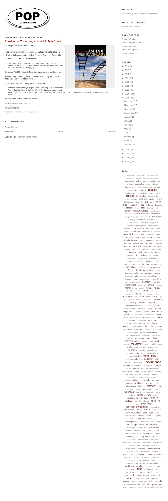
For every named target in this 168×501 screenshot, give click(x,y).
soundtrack (154, 427)
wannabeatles (152, 478)
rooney (139, 409)
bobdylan (149, 205)
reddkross (132, 395)
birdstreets (139, 202)
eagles (157, 252)
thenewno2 (145, 451)
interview (127, 296)
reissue (141, 395)
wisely (159, 481)
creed (158, 237)
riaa (135, 401)
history (149, 288)
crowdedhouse (130, 240)
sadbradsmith (156, 410)
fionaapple (136, 264)
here (61, 72)
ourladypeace (127, 371)
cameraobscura (152, 220)
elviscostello (131, 258)
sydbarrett (156, 436)
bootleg (150, 208)
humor (145, 290)
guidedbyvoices (129, 285)
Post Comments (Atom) (27, 137)
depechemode (149, 246)
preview (151, 385)
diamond (127, 249)
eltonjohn (156, 255)
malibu (142, 332)
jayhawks (158, 300)
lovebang (148, 329)
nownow (128, 368)
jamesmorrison (147, 300)
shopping (140, 418)
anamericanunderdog (150, 178)
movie (146, 356)
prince (160, 386)
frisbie (136, 273)
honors (130, 291)
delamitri (137, 246)
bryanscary (156, 217)
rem (149, 395)
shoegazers (157, 416)
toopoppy (157, 466)
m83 (160, 329)
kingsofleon (132, 320)
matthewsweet (131, 341)
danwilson (149, 240)
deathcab (127, 246)
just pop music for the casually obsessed (139, 14)
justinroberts (138, 314)
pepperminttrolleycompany (148, 377)
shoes (132, 419)
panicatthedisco (147, 371)
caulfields (130, 226)
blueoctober (134, 205)
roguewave (129, 410)
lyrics (154, 329)
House (137, 291)
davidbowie (127, 243)
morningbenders (135, 356)
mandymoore (152, 332)
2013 (127, 82)
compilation (129, 234)
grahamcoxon (135, 282)
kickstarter (146, 318)
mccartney (137, 344)
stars (144, 431)
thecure (131, 445)
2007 (127, 153)
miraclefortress (152, 350)
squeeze (137, 431)
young (140, 487)
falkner (149, 261)
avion (148, 184)
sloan (159, 422)
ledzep (142, 323)
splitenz (128, 431)
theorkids (155, 451)
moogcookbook (152, 353)
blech (158, 201)
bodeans (129, 208)
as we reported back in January (23, 52)
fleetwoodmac (154, 267)
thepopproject (128, 454)
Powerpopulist (128, 53)
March (127, 137)
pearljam (155, 374)
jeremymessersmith (134, 306)
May (126, 129)
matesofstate (152, 338)
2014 (127, 78)
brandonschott (140, 210)
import (138, 294)
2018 (127, 66)
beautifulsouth (142, 193)
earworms (129, 255)
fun (142, 273)
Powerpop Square (130, 49)
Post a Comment (12, 127)
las (155, 320)
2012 (127, 86)
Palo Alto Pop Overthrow (132, 42)
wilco (34, 112)
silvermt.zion (151, 419)
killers (159, 317)
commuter (157, 231)
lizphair (159, 326)
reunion (154, 397)
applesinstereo (154, 181)
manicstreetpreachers (133, 335)
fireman (145, 264)
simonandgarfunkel (147, 422)
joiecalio (141, 309)
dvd (11, 112)
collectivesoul (147, 231)
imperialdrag (128, 294)
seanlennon (148, 413)
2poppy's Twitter (129, 39)
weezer (126, 481)
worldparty (152, 484)
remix (154, 395)
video (130, 478)
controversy (129, 237)
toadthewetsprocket (134, 466)
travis (142, 472)
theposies (141, 454)
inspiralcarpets (148, 294)
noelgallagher (136, 365)
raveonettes (148, 392)
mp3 (153, 355)
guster (151, 284)
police (157, 383)
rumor (147, 409)
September (129, 113)
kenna (125, 318)
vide (159, 475)
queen (138, 389)
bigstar (152, 199)
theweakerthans (143, 460)
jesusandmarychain (151, 306)
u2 (133, 475)
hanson (159, 285)
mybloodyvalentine (134, 359)
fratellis (157, 270)
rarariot (138, 392)
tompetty (148, 466)
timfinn (142, 463)
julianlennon (156, 311)
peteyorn (156, 380)
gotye (126, 282)
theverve (132, 460)
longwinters (138, 329)
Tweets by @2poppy (131, 26)
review (128, 400)
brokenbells (155, 214)
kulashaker (142, 320)
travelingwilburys (132, 472)
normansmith (147, 365)
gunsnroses (142, 285)
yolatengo (132, 487)
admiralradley (140, 175)
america (138, 178)
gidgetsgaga (129, 276)
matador (130, 338)
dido (134, 249)
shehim (141, 416)
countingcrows (140, 237)
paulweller (147, 374)
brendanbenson (141, 213)
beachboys (132, 190)
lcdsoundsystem (131, 323)
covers (151, 237)
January (128, 144)
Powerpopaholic (129, 46)
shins (148, 416)
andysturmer (141, 181)
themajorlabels (132, 451)
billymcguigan (128, 202)
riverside (136, 404)
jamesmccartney (134, 300)
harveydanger (139, 288)
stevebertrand (130, 433)
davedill (159, 240)
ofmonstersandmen (153, 368)
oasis (136, 368)
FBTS (157, 261)
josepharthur (128, 311)
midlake (143, 347)
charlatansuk (138, 228)
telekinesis (154, 439)
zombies (159, 487)
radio (156, 389)
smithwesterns (130, 428)
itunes (155, 296)
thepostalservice (155, 454)
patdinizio (129, 374)
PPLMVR (141, 386)
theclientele (157, 442)
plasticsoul (149, 383)
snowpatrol (142, 427)
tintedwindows (152, 463)
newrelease (20, 112)
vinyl (137, 478)
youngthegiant (149, 487)
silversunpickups (131, 422)
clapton (126, 231)
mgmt (160, 344)
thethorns (145, 457)
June (126, 125)
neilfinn (157, 359)
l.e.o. (150, 320)
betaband (134, 199)
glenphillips (152, 276)
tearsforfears (131, 439)
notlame (157, 365)
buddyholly (131, 220)
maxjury (126, 344)
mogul (143, 353)
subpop (157, 433)
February (128, 140)
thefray (138, 445)
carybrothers (154, 223)
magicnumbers (133, 332)
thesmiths (127, 457)
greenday (146, 282)
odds (142, 368)
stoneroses (148, 433)
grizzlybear (157, 282)
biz (146, 201)
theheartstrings (130, 448)
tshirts (157, 472)
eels (137, 255)
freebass (128, 273)
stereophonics (153, 431)
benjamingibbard (153, 196)
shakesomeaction (130, 416)
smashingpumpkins (135, 425)
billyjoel (159, 199)
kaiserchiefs (149, 314)
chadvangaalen (140, 226)
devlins (159, 246)
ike (157, 291)
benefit (157, 193)
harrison (129, 288)
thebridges (136, 442)
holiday (157, 288)
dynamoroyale (148, 252)
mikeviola (132, 350)
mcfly (146, 344)
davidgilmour (138, 243)
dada (141, 240)
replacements (132, 398)
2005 (127, 161)
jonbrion (158, 309)
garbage (149, 273)
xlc (160, 484)
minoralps (142, 350)
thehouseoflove (154, 448)
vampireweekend (143, 475)
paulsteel (138, 374)
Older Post (110, 131)
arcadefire (139, 184)
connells (151, 235)
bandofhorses (130, 187)
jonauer (150, 308)
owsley (136, 371)
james (125, 300)
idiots (151, 291)
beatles (152, 189)
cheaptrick (150, 229)
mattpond (145, 341)
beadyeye (142, 190)
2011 (127, 90)
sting (139, 433)
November (129, 105)
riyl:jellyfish (146, 403)
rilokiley (146, 401)
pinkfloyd (138, 383)
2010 (127, 94)
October (128, 109)
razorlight (158, 392)
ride (140, 401)
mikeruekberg (153, 347)
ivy (161, 297)
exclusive (140, 261)
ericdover (130, 261)
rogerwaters (154, 407)
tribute (150, 472)
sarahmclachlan (133, 412)
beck (151, 193)
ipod (148, 297)
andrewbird (129, 181)
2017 (127, 70)
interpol (158, 294)
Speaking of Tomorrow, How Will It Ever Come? (34, 41)
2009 (127, 98)
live (152, 326)
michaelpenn (132, 347)
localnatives (127, 329)
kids (153, 318)
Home (60, 131)
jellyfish (152, 302)
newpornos (138, 362)
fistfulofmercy (156, 264)
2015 (127, 74)
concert (141, 234)
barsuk (157, 187)
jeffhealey (133, 303)
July (126, 121)
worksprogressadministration (134, 484)
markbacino (156, 335)
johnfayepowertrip (130, 309)
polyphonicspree (129, 386)
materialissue (140, 338)
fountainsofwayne (144, 270)
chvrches (159, 229)
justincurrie (128, 314)
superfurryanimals (143, 437)
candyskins (144, 223)
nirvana (127, 365)
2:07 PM (27, 103)
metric (153, 344)
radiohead (129, 392)
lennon (155, 323)
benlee (126, 199)
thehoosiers (141, 448)
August (127, 117)
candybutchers (132, 223)
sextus (157, 413)
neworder (127, 362)
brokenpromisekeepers (131, 217)
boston (157, 208)
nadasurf (148, 359)
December (129, 101)
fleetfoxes (141, 267)
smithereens (152, 424)
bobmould (158, 205)
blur (142, 205)
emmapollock (142, 258)
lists (146, 326)
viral (142, 478)
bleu (125, 204)
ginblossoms (140, 276)
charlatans (126, 229)
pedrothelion (132, 377)
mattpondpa (155, 341)
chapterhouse (153, 226)
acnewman (130, 175)
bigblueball (143, 199)
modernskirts (133, 353)
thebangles (127, 442)
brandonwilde (155, 211)
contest (159, 234)
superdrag (130, 437)
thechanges (146, 442)
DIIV (139, 249)
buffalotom (141, 220)
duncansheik (130, 252)
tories (133, 469)
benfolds (130, 196)
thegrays (154, 445)
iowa (141, 296)
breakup (128, 214)
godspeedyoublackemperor (142, 279)
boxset (128, 211)
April (126, 133)
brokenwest (145, 217)
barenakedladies (145, 187)
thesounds (136, 457)
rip (159, 401)
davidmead (149, 243)
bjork (151, 202)
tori (128, 469)
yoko (125, 487)
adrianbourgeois (152, 175)
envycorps (153, 258)
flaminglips (131, 267)
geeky (157, 273)
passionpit (158, 371)
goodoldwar (157, 279)
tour (29, 112)
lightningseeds (137, 326)
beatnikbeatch (131, 193)
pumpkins (130, 389)
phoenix (128, 383)
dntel (153, 249)
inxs (135, 297)
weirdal (134, 481)
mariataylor (146, 335)
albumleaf (130, 178)
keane (158, 314)
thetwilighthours (156, 457)
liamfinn (126, 326)
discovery (146, 249)
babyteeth (155, 184)
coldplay (135, 231)
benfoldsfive (141, 196)
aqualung (130, 184)
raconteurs (147, 389)
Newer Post (10, 131)
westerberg (143, 481)
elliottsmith (146, 255)
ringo (153, 401)
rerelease (144, 398)
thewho (153, 460)
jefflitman (142, 302)
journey (138, 312)
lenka (148, 323)
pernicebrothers (131, 380)
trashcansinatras (151, 469)
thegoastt (146, 445)
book (143, 208)
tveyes (127, 475)
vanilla (153, 475)
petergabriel (145, 380)
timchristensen (132, 463)
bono (137, 208)
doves (159, 249)
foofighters (130, 270)
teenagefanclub (143, 439)
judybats (146, 312)
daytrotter (158, 243)
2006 (127, 157)
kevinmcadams (135, 318)
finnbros (127, 264)
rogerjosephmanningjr (137, 406)
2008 (127, 149)
